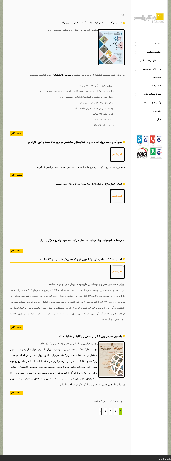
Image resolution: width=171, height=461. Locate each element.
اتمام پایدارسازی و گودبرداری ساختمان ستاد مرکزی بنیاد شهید (89, 184)
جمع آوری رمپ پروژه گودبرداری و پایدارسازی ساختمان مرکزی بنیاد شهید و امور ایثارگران (75, 142)
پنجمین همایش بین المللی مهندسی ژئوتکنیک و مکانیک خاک (90, 336)
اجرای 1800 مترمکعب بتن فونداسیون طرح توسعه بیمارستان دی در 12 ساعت (81, 259)
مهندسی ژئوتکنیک (63, 75)
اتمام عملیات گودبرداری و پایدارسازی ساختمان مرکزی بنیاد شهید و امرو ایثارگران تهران (82, 240)
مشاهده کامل (16, 133)
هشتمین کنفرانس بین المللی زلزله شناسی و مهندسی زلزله (92, 22)
